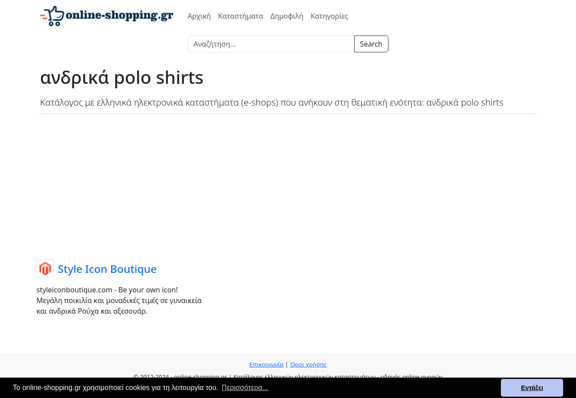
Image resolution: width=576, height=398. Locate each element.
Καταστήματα (241, 16)
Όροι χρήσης (308, 364)
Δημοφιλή (286, 16)
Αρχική (199, 16)
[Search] (271, 43)
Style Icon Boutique (107, 268)
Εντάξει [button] (532, 387)
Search (371, 44)
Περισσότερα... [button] (245, 387)
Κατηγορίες (329, 16)
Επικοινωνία (266, 364)
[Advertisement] (288, 185)
